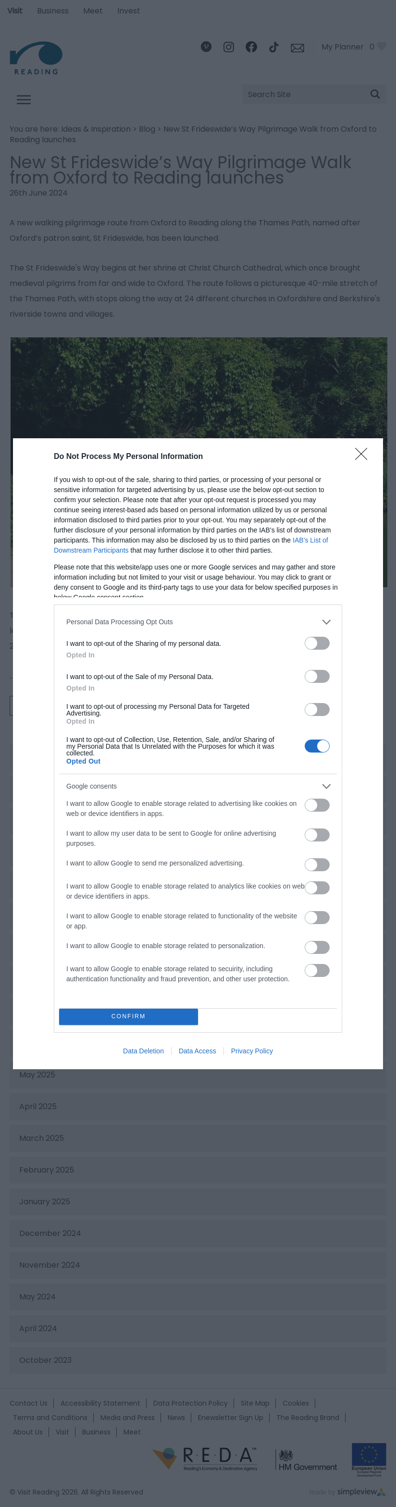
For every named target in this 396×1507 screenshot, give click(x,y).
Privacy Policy (252, 1051)
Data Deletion (143, 1051)
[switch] (317, 643)
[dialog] (198, 753)
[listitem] (198, 622)
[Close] (364, 457)
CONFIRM (129, 1016)
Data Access (197, 1051)
